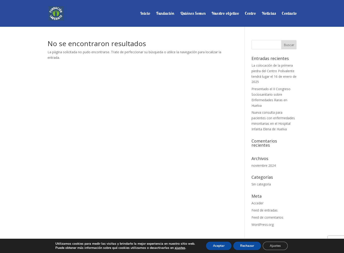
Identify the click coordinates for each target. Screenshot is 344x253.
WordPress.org (262, 224)
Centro (250, 14)
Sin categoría (261, 184)
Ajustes (275, 246)
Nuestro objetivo (225, 14)
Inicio (145, 14)
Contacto (289, 14)
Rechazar (247, 246)
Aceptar (218, 246)
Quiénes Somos (193, 14)
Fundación (165, 14)
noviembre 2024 (263, 165)
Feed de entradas (264, 210)
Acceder (257, 203)
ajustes (180, 248)
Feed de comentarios (267, 217)
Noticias (269, 14)
